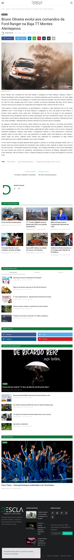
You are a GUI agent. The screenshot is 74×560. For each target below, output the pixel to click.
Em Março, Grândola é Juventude (24, 175)
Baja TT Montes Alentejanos (25, 161)
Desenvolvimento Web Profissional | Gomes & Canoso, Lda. (31, 395)
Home (2, 9)
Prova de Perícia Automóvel (11, 222)
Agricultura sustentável (20, 424)
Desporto (8, 9)
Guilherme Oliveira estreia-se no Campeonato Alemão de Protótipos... (61, 250)
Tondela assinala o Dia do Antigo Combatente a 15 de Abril (43, 515)
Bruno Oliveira (11, 161)
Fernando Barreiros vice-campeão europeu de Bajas (11, 249)
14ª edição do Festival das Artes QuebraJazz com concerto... (32, 414)
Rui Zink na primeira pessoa (47, 175)
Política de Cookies (65, 556)
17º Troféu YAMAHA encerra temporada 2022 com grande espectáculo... (36, 224)
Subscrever (67, 533)
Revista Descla (7, 33)
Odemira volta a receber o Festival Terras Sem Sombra (30, 306)
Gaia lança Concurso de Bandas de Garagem (27, 277)
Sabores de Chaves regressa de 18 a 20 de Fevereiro (30, 287)
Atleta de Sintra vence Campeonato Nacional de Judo (60, 224)
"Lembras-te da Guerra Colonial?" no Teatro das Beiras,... (31, 316)
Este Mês (37, 272)
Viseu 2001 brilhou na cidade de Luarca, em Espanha (36, 249)
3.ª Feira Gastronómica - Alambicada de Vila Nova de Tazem (32, 297)
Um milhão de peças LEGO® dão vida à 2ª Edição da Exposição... (33, 405)
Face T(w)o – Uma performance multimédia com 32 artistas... (28, 485)
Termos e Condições (53, 556)
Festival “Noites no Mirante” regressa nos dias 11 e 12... (42, 542)
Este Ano (60, 272)
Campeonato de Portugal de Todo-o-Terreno (48, 161)
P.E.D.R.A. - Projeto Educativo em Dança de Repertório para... (41, 529)
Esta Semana (13, 272)
